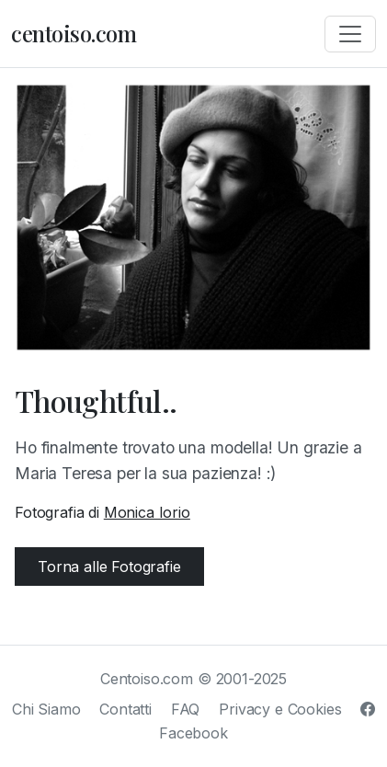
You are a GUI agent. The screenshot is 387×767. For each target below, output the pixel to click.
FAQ (185, 709)
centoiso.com (73, 33)
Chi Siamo (46, 709)
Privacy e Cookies (280, 709)
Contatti (125, 709)
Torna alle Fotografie (109, 566)
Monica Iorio (147, 512)
